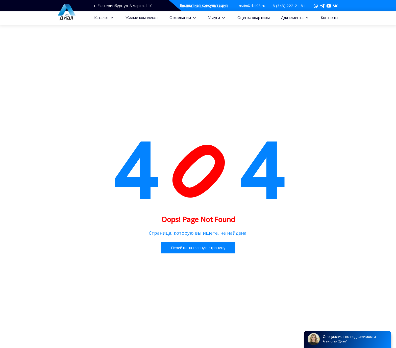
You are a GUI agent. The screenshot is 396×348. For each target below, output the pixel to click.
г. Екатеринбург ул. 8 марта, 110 (123, 6)
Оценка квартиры (253, 17)
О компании (180, 17)
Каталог (101, 17)
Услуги (214, 17)
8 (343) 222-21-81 (289, 5)
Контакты (329, 17)
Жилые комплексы (142, 17)
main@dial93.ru (252, 5)
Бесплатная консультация (204, 6)
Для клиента (293, 17)
